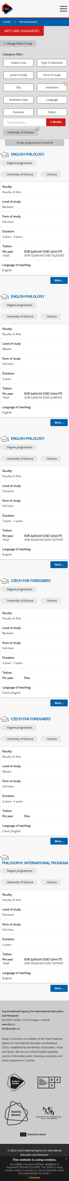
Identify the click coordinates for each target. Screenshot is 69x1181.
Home (7, 21)
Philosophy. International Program (35, 863)
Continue (34, 1177)
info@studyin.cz (11, 1028)
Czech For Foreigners (31, 581)
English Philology (27, 154)
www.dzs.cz (8, 1024)
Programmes (28, 21)
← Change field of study (18, 43)
